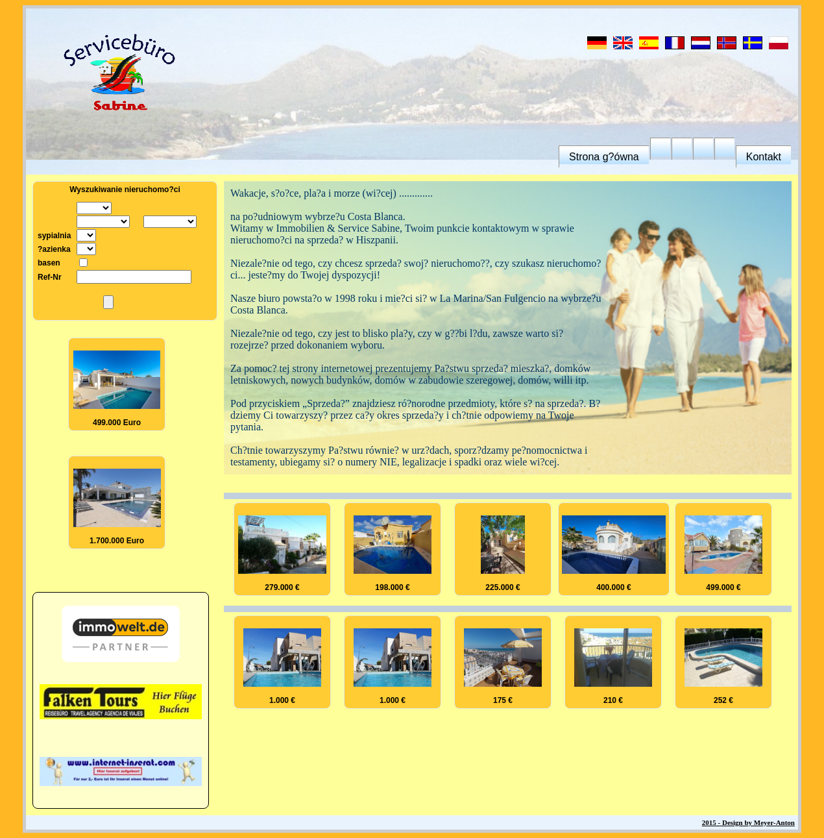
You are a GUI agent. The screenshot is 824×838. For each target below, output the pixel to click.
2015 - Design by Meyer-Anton (748, 822)
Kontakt (763, 156)
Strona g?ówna (604, 156)
